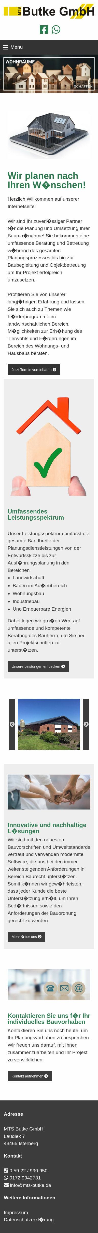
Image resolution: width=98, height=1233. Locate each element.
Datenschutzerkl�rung (29, 1219)
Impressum (16, 1212)
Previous (12, 724)
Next (86, 724)
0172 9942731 (25, 1177)
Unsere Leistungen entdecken (38, 666)
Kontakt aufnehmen (29, 1076)
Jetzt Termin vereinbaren (33, 370)
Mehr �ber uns (26, 937)
